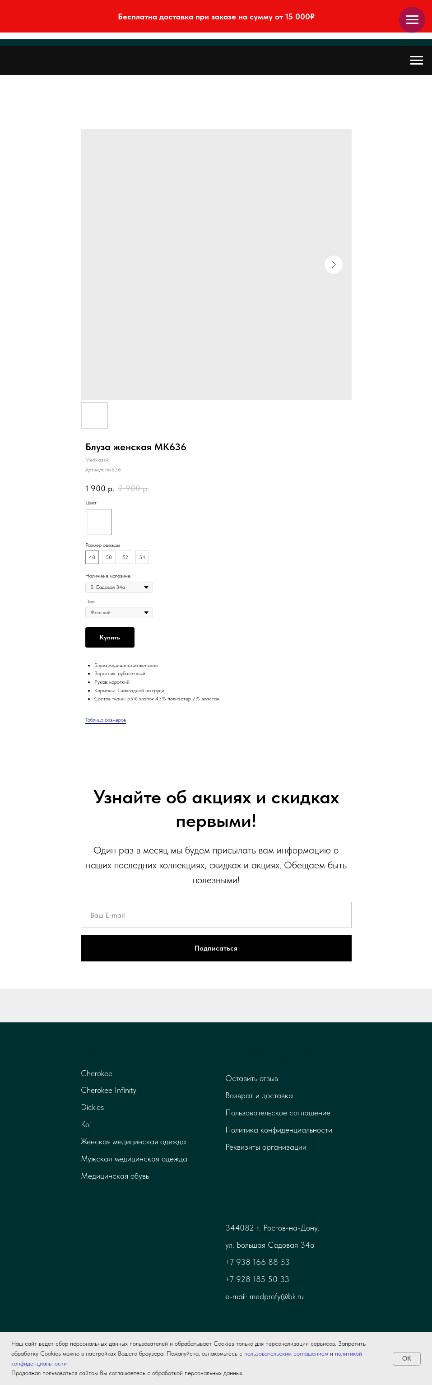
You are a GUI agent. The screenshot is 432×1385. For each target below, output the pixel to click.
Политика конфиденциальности (278, 1129)
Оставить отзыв (251, 1078)
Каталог (100, 1054)
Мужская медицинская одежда (134, 1158)
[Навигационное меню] (412, 19)
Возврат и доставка (259, 1095)
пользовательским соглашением (286, 1353)
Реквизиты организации (266, 1147)
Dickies (92, 1107)
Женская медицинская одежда (133, 1141)
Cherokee (96, 1073)
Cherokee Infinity (108, 1090)
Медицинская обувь (115, 1175)
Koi (86, 1124)
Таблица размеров (105, 720)
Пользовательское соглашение (277, 1112)
